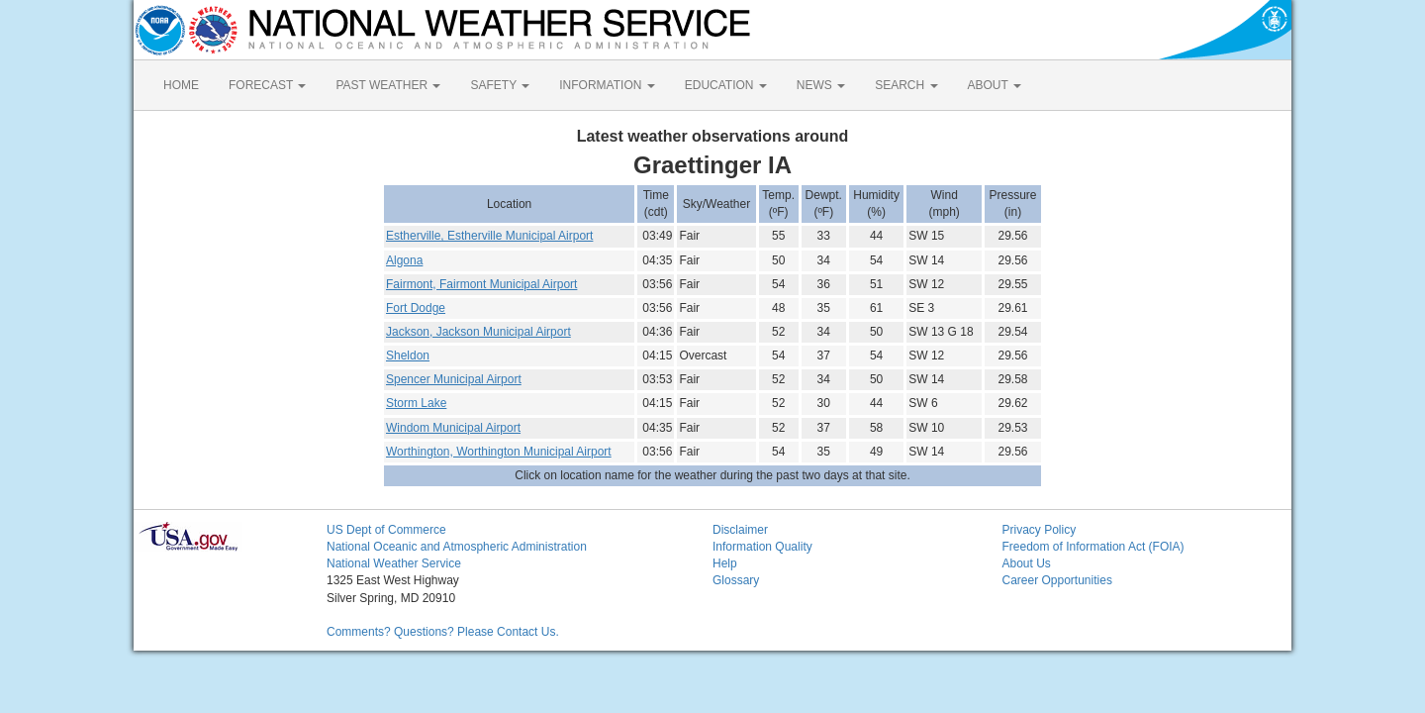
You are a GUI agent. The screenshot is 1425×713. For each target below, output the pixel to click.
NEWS (821, 85)
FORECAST (267, 85)
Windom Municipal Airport (453, 428)
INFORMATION (606, 85)
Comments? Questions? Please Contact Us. (443, 632)
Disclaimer (740, 530)
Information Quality (762, 547)
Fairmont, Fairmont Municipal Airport (481, 284)
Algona (404, 260)
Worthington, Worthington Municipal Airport (499, 451)
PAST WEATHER (387, 85)
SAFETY (499, 85)
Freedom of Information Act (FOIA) (1093, 547)
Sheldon (407, 355)
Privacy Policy (1039, 530)
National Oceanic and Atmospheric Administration (457, 547)
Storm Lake (416, 403)
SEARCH (906, 85)
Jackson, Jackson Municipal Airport (478, 332)
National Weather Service (394, 563)
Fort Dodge (415, 308)
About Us (1026, 563)
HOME (181, 85)
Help (724, 563)
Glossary (735, 580)
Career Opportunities (1057, 580)
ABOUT (994, 85)
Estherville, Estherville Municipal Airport (489, 236)
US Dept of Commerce (386, 530)
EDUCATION (726, 85)
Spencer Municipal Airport (454, 379)
